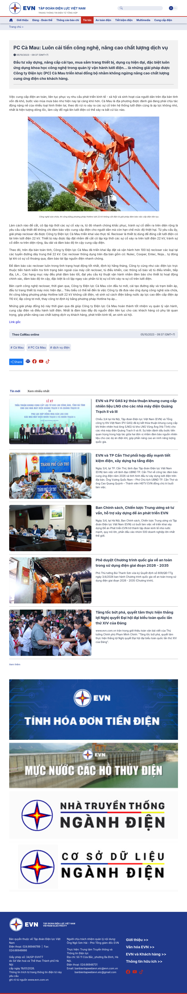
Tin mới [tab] (15, 391)
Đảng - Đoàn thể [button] (42, 20)
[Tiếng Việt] (47, 8)
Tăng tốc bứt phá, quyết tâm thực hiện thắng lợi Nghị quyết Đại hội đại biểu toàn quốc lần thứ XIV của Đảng (134, 617)
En (175, 8)
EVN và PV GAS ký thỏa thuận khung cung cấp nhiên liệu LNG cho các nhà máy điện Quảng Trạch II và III (136, 406)
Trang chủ (15, 26)
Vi (171, 8)
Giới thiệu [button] (22, 20)
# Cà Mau (17, 347)
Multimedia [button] (143, 20)
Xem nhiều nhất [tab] (38, 391)
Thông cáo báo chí (67, 20)
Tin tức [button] (87, 20)
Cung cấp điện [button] (163, 20)
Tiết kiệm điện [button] (123, 20)
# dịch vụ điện (59, 347)
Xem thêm (14, 664)
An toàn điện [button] (103, 20)
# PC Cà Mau (37, 347)
